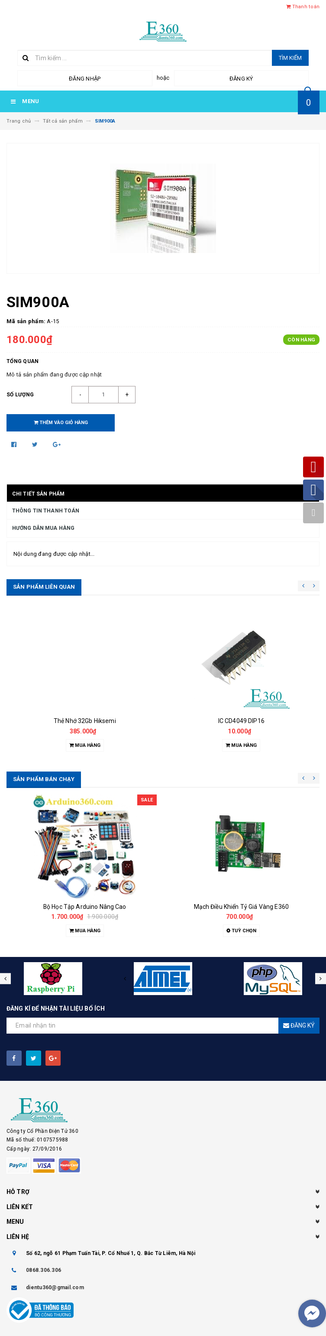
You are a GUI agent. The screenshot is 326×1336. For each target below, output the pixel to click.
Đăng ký (241, 78)
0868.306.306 (43, 1270)
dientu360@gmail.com (55, 1287)
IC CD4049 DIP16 (241, 720)
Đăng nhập (84, 78)
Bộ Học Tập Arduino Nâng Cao (84, 906)
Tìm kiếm (290, 58)
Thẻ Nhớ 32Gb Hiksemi (85, 720)
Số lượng (20, 395)
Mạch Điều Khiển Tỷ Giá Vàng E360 (241, 906)
